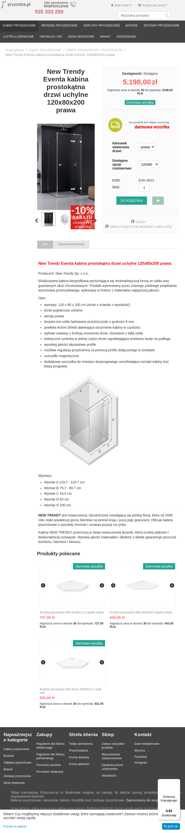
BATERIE (132, 25)
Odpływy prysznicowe (17, 762)
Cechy (141, 222)
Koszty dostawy (79, 757)
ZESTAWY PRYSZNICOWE (161, 25)
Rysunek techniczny (72, 244)
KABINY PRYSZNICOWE (19, 25)
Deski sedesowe (14, 783)
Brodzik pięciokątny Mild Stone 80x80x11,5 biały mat (71, 691)
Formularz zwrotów (48, 765)
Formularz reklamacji (49, 771)
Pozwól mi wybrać (14, 826)
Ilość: (116, 187)
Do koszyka (132, 201)
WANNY (105, 36)
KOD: (116, 180)
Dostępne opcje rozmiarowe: (122, 164)
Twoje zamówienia (81, 743)
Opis (45, 244)
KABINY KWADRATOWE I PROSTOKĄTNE (94, 50)
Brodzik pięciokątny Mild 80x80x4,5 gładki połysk (141, 612)
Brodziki (9, 756)
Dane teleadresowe (146, 743)
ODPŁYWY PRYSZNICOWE (101, 25)
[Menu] (177, 782)
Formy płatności (79, 764)
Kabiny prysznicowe (16, 749)
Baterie (8, 769)
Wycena (139, 750)
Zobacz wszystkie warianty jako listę (141, 227)
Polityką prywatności (100, 808)
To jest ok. (170, 826)
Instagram (140, 762)
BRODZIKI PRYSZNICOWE (59, 25)
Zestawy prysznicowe (17, 776)
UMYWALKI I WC (51, 36)
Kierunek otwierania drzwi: (120, 147)
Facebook (140, 757)
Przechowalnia (78, 750)
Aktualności (109, 775)
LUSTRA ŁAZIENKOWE (18, 36)
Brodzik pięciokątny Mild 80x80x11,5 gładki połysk (72, 612)
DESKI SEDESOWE (81, 36)
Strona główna (14, 50)
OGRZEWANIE (126, 36)
